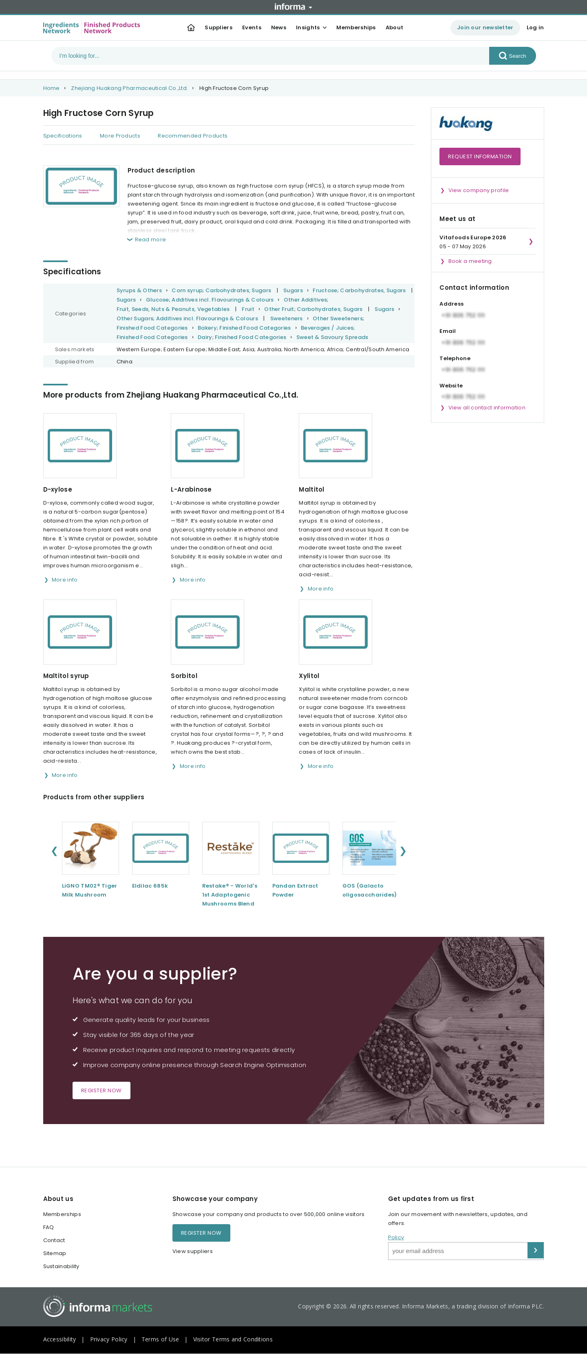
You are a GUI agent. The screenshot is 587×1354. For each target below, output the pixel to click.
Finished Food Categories (152, 328)
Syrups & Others (139, 290)
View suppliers (192, 1251)
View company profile (478, 190)
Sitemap (54, 1253)
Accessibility (59, 1339)
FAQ (48, 1227)
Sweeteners (286, 318)
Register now (101, 1090)
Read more (150, 239)
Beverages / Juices (327, 328)
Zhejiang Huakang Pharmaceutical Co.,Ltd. (129, 88)
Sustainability (61, 1266)
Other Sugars (135, 318)
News (278, 27)
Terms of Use (160, 1339)
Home (51, 88)
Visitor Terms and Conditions (233, 1339)
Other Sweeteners (338, 318)
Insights (308, 27)
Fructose (325, 290)
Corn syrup (187, 290)
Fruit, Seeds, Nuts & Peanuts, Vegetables (173, 309)
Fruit (248, 309)
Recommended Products (192, 136)
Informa (293, 6)
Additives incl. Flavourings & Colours (223, 300)
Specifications (62, 136)
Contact (54, 1240)
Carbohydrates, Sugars (238, 290)
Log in (535, 27)
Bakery (207, 328)
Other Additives (305, 300)
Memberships (355, 27)
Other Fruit (279, 309)
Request (480, 156)
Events (251, 27)
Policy (396, 1237)
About (395, 27)
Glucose (157, 300)
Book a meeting (470, 261)
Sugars (293, 290)
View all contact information (486, 407)
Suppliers (218, 27)
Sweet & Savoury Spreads (332, 337)
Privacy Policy (109, 1339)
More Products (120, 136)
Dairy (205, 337)
